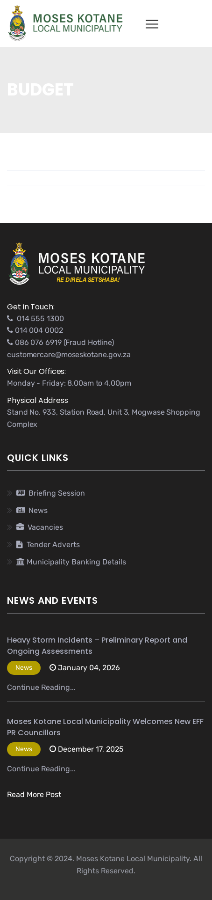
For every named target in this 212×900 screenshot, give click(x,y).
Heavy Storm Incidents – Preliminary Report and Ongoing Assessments (97, 646)
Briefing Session (50, 493)
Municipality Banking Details (71, 561)
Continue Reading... (41, 687)
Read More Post (34, 794)
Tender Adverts (48, 544)
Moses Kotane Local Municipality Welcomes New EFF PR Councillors (105, 727)
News (32, 510)
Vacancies (39, 527)
